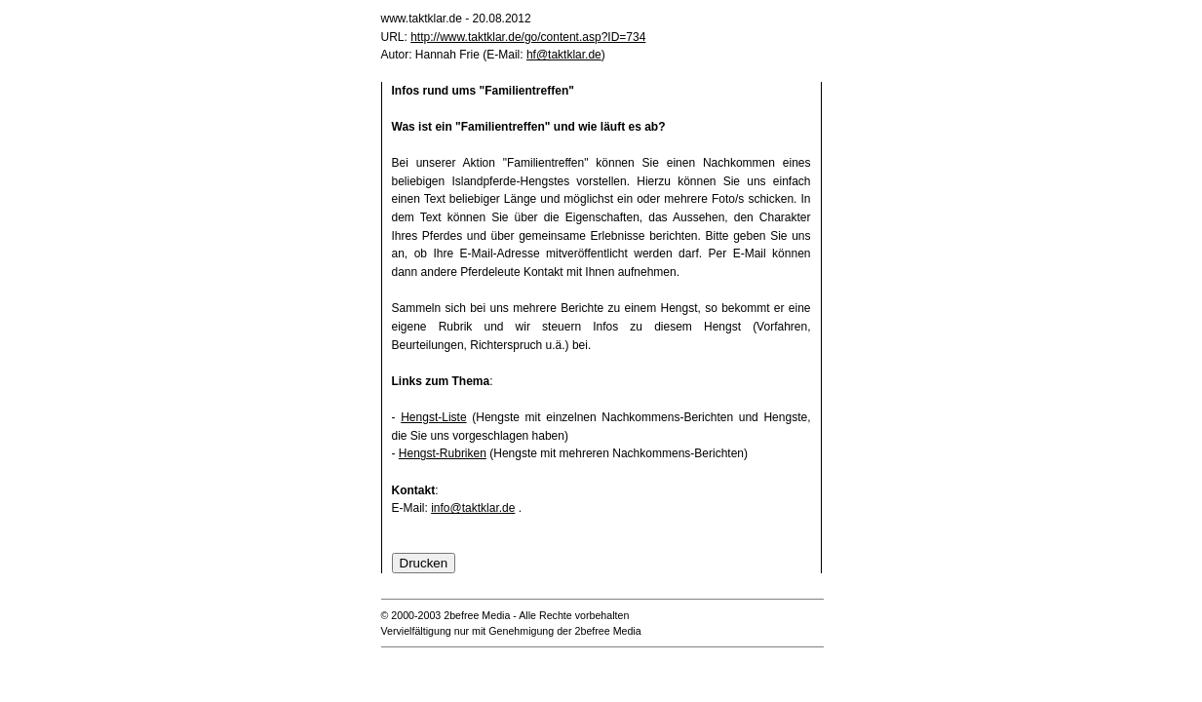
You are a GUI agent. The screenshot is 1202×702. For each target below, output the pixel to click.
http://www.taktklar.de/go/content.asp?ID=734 (527, 37)
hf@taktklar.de (563, 54)
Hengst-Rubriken (442, 453)
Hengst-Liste (433, 417)
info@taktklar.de (473, 508)
